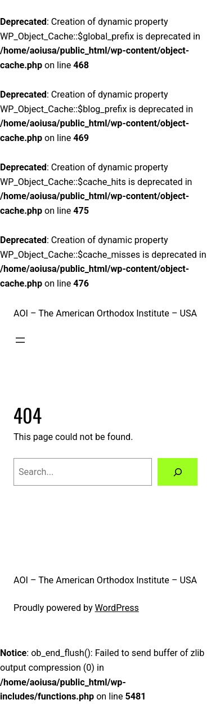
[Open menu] (20, 340)
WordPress (117, 607)
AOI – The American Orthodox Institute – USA (105, 313)
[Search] (177, 472)
